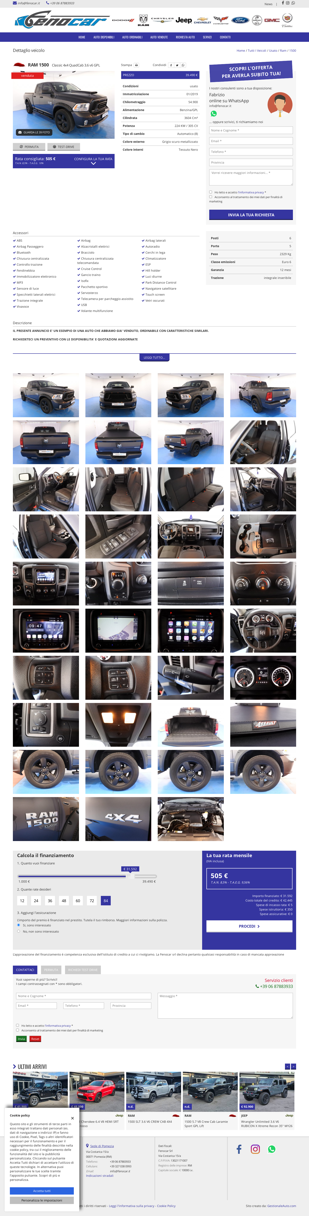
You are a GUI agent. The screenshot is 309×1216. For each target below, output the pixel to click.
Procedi (249, 926)
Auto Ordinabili (132, 37)
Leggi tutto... (154, 357)
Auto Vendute (159, 37)
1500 (292, 50)
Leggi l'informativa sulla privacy (131, 1206)
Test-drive (63, 147)
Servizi (207, 37)
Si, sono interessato (37, 925)
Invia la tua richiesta (251, 214)
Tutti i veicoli (257, 50)
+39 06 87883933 (62, 3)
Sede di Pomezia (102, 1146)
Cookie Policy (166, 1206)
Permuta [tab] (51, 970)
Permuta (29, 147)
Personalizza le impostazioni (41, 1200)
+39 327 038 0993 (120, 1166)
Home (82, 37)
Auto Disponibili (104, 37)
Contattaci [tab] (25, 970)
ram (283, 50)
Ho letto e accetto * (240, 192)
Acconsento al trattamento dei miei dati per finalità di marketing (62, 1030)
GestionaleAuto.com (281, 1206)
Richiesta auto (185, 37)
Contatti (225, 37)
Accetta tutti (42, 1191)
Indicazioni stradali (100, 1176)
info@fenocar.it (29, 3)
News (269, 4)
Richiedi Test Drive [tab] (83, 970)
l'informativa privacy (251, 192)
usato (273, 50)
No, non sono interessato (41, 931)
